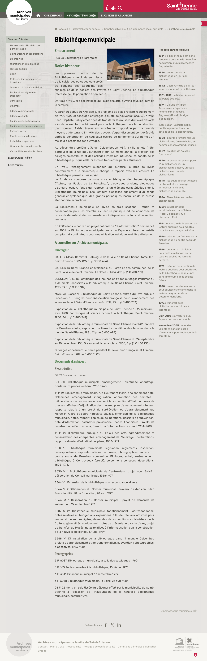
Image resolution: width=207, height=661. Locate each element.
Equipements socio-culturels (146, 29)
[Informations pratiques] (107, 6)
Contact (43, 646)
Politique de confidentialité (99, 646)
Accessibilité (74, 646)
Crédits (42, 650)
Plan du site (57, 646)
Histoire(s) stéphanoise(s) (85, 29)
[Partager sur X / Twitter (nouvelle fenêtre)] (112, 625)
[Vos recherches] (52, 15)
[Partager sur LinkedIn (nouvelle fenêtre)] (119, 625)
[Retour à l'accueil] (19, 645)
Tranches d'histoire (115, 29)
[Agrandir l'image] (130, 64)
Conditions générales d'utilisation (137, 646)
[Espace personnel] (113, 6)
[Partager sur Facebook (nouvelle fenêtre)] (106, 625)
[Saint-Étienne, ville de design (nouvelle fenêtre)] (186, 644)
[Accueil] (38, 15)
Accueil (63, 29)
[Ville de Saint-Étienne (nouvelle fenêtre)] (182, 6)
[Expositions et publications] (116, 15)
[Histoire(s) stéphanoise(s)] (81, 15)
